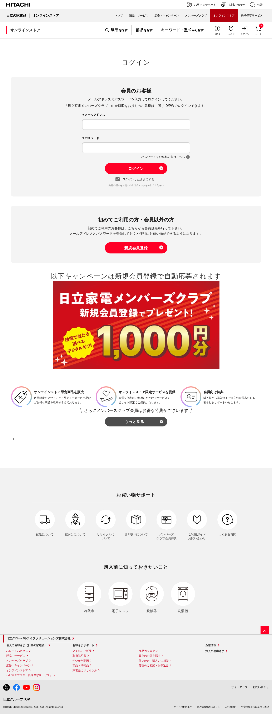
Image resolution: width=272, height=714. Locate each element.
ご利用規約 (230, 706)
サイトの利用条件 (183, 706)
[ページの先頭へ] (265, 630)
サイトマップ (239, 687)
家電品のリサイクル (85, 670)
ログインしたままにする (136, 179)
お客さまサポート (83, 645)
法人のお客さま (214, 651)
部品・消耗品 (81, 665)
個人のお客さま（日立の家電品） (26, 645)
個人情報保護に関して (208, 706)
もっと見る (134, 422)
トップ (119, 15)
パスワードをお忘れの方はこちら (163, 156)
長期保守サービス (252, 15)
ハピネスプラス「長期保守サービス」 (29, 675)
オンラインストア (17, 670)
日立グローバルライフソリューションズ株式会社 (38, 638)
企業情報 (210, 645)
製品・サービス (15, 655)
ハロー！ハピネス (17, 650)
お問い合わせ (261, 687)
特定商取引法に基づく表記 (255, 706)
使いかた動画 (81, 660)
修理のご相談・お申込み (154, 665)
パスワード (92, 138)
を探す (116, 30)
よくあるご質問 (82, 650)
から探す (182, 30)
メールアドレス (95, 114)
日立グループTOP (16, 699)
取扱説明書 (79, 655)
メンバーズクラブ (196, 15)
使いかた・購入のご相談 (154, 660)
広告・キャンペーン (18, 665)
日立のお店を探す (149, 655)
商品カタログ (147, 650)
